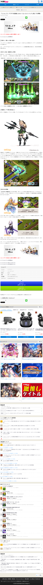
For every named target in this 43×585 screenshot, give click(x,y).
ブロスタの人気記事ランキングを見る (6, 476)
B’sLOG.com (37, 578)
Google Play (21, 288)
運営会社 (13, 578)
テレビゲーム (30, 309)
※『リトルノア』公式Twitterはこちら (7, 264)
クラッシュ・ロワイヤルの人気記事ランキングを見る (9, 463)
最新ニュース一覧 (19, 7)
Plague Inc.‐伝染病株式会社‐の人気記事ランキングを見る (9, 467)
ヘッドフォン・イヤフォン (6, 309)
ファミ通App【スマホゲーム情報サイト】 (7, 7)
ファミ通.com (32, 578)
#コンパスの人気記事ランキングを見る (7, 447)
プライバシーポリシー (20, 578)
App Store (21, 284)
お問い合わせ (4, 578)
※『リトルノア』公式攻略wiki (6, 36)
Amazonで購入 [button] (8, 336)
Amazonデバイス (23, 309)
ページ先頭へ (39, 575)
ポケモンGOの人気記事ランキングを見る (7, 472)
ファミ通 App (4, 2)
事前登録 (18, 9)
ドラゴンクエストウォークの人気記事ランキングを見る (9, 453)
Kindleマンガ (15, 309)
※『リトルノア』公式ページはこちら (7, 262)
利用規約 (9, 578)
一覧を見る (40, 306)
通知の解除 (27, 578)
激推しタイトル (24, 9)
